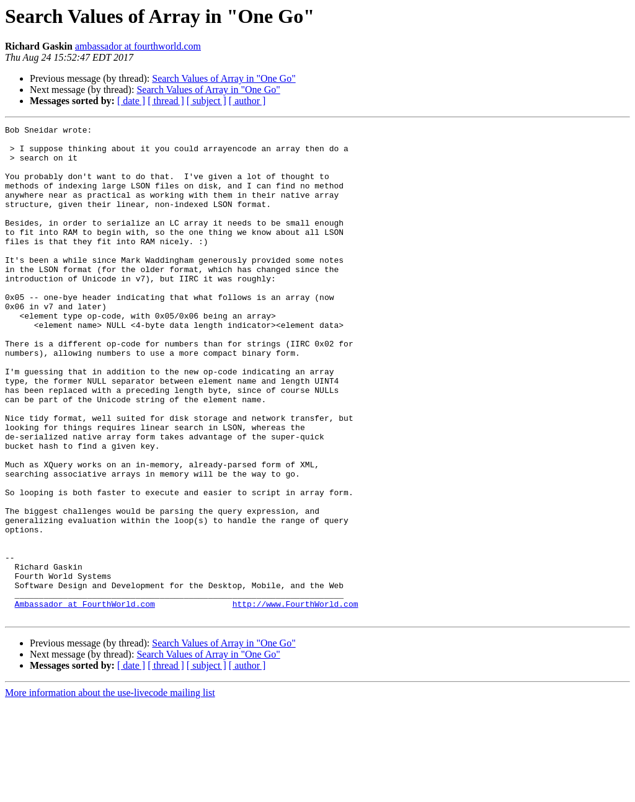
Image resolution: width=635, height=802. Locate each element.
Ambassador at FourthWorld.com (85, 700)
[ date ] (131, 100)
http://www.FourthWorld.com (295, 700)
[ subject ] (206, 100)
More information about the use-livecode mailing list (110, 791)
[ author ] (247, 100)
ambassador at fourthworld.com (138, 46)
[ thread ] (166, 100)
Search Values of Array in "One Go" (223, 78)
